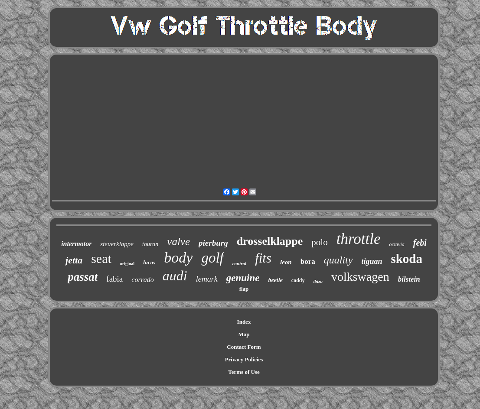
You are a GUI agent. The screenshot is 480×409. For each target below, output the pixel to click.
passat (83, 276)
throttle (358, 238)
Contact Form (244, 347)
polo (319, 242)
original (127, 263)
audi (175, 275)
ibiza (318, 281)
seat (101, 258)
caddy (298, 280)
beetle (275, 280)
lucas (149, 262)
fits (263, 258)
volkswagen (360, 276)
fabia (114, 278)
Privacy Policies (244, 359)
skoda (406, 259)
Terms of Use (243, 372)
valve (178, 241)
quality (338, 260)
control (239, 263)
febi (420, 242)
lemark (207, 279)
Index (244, 321)
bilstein (409, 279)
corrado (142, 279)
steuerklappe (117, 243)
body (178, 258)
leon (286, 262)
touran (150, 244)
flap (244, 289)
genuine (243, 278)
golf (212, 258)
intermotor (76, 243)
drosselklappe (270, 241)
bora (307, 261)
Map (244, 334)
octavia (396, 244)
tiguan (371, 261)
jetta (73, 260)
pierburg (213, 242)
